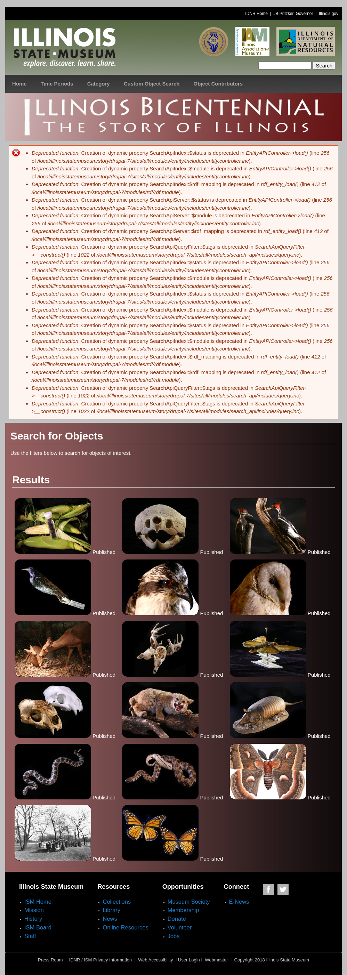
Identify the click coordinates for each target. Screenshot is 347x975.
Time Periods (57, 84)
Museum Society (189, 902)
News (110, 919)
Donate (177, 919)
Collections (117, 902)
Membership (183, 910)
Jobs (174, 936)
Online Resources (125, 927)
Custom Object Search (152, 84)
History (33, 919)
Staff (30, 936)
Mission (34, 910)
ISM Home (37, 902)
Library (111, 910)
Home (19, 84)
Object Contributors (218, 84)
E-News (239, 902)
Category (98, 84)
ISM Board (37, 927)
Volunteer (180, 927)
